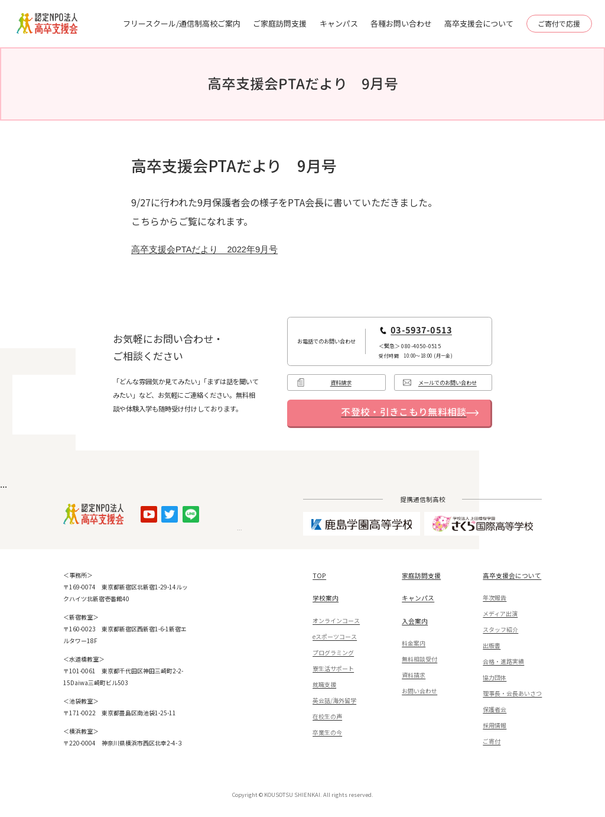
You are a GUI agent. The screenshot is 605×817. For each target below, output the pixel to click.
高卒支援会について (478, 23)
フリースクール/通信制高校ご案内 (181, 23)
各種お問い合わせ (401, 23)
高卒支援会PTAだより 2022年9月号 (204, 249)
